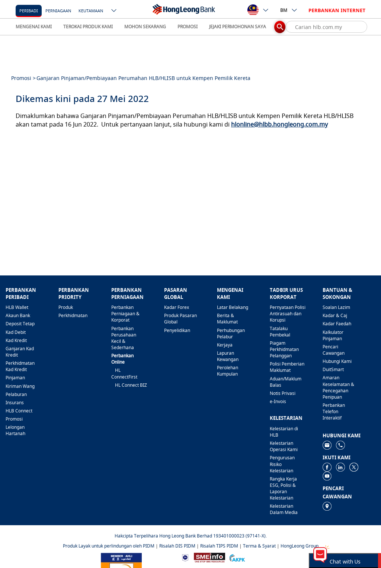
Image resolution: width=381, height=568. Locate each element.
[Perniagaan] (58, 10)
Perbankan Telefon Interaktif (334, 411)
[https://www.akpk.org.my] (237, 557)
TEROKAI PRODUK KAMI (88, 26)
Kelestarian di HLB (284, 431)
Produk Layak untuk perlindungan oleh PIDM (108, 546)
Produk (65, 307)
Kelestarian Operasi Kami (284, 446)
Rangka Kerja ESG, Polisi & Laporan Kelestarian (283, 488)
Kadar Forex (176, 307)
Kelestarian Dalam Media (284, 509)
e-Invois (278, 401)
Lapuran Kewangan (227, 356)
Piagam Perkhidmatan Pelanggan (284, 349)
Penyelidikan (177, 330)
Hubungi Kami (337, 361)
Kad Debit (16, 332)
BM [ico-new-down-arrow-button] (289, 10)
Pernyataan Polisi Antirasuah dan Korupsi (287, 313)
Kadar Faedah (337, 323)
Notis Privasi (282, 393)
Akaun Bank (18, 315)
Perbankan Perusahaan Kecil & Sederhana (123, 338)
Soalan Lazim (336, 307)
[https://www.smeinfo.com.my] (209, 557)
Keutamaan (91, 10)
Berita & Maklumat (227, 318)
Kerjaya (225, 345)
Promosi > (23, 78)
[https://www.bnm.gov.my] (185, 557)
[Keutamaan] (91, 10)
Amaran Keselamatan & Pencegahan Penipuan (338, 387)
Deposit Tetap (20, 323)
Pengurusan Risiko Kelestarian (282, 463)
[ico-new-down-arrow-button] (114, 11)
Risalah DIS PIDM (177, 546)
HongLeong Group (299, 546)
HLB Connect (19, 411)
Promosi (14, 419)
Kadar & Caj (335, 315)
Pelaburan (16, 394)
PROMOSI (187, 26)
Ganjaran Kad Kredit (20, 351)
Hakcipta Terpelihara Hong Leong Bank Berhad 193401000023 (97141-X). (191, 536)
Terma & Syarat (259, 546)
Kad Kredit (16, 340)
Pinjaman (15, 377)
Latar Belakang (232, 307)
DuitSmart (333, 369)
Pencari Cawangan (334, 350)
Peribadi (28, 10)
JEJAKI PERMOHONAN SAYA (237, 26)
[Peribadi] (29, 10)
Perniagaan (58, 10)
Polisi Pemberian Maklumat (287, 367)
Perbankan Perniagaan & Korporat (125, 313)
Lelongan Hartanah (15, 430)
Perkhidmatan (72, 315)
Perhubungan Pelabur (231, 333)
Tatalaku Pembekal (280, 331)
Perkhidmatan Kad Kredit (20, 366)
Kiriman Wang (20, 386)
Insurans (15, 402)
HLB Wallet (17, 307)
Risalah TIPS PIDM (219, 546)
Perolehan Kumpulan (227, 370)
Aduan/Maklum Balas (285, 382)
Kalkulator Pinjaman (333, 335)
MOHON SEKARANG (145, 26)
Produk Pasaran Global (180, 318)
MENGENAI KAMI (34, 26)
